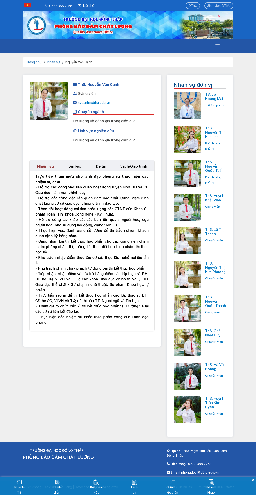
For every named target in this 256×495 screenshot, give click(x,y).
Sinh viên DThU (219, 5)
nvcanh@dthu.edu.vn (94, 102)
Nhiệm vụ (45, 166)
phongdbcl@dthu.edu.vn (200, 472)
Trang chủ (34, 62)
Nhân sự (53, 62)
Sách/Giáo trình (133, 166)
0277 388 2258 (199, 464)
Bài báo (74, 166)
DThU (192, 5)
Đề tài (101, 166)
